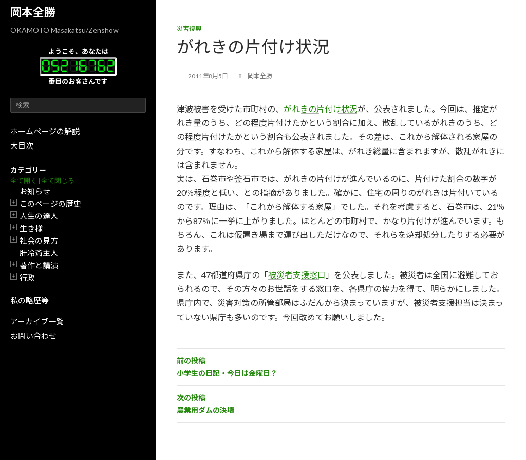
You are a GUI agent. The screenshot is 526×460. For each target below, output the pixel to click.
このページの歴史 (50, 203)
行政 (27, 277)
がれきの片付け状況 (321, 109)
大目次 (21, 145)
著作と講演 (39, 265)
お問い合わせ (33, 335)
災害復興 (189, 28)
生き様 (31, 228)
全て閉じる (57, 181)
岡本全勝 (32, 12)
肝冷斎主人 (39, 252)
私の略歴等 (29, 300)
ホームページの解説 (45, 131)
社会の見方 (39, 240)
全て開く (23, 181)
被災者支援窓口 (297, 275)
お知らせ (35, 191)
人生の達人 (39, 215)
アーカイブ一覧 (37, 321)
